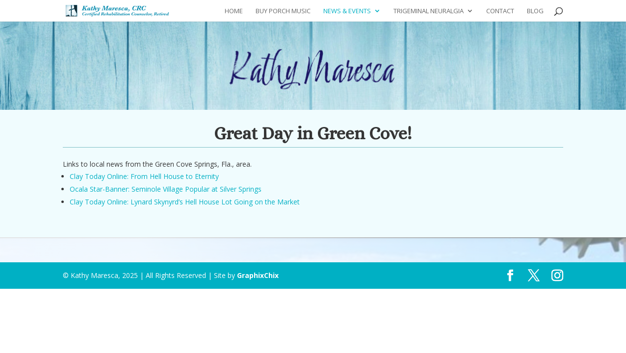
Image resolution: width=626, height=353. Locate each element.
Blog (535, 11)
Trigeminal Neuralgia (428, 11)
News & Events (347, 11)
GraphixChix (258, 275)
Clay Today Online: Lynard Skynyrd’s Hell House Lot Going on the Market (185, 201)
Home (234, 11)
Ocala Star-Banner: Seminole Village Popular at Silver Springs (165, 189)
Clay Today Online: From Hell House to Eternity (144, 176)
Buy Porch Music (283, 11)
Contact (500, 11)
